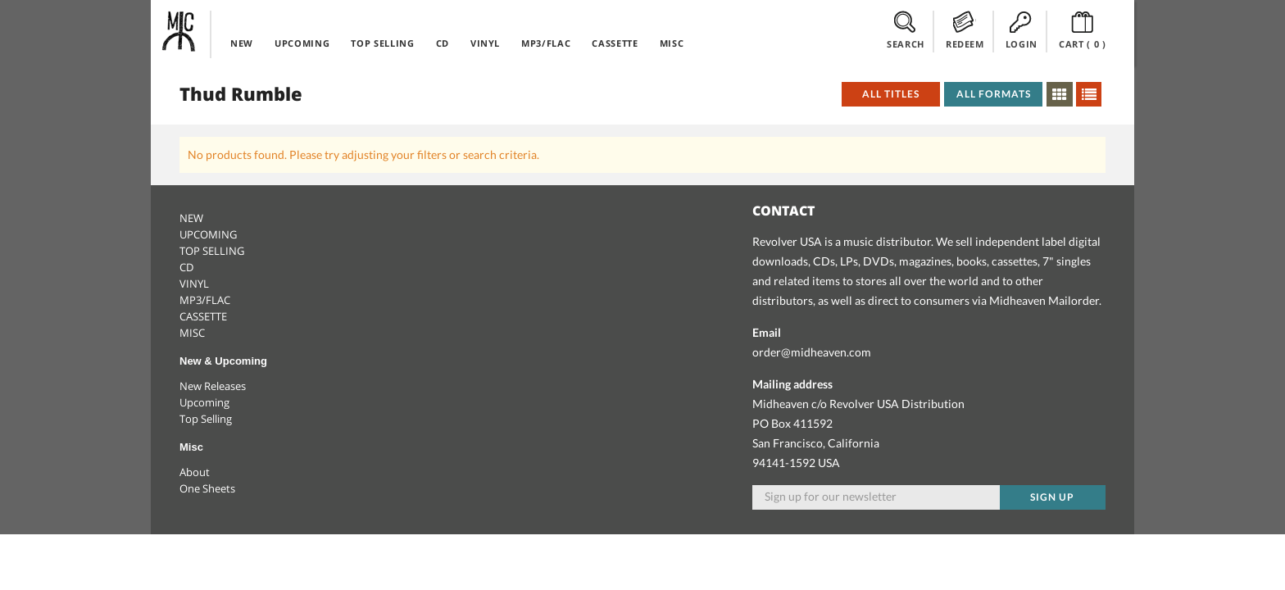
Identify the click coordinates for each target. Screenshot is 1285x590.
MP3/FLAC (545, 43)
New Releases (212, 386)
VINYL (485, 43)
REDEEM (965, 30)
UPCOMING (302, 43)
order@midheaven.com (811, 352)
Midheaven (179, 31)
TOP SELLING (382, 43)
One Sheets (207, 488)
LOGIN (1022, 30)
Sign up (1052, 497)
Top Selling (205, 418)
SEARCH (905, 30)
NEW (241, 43)
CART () (1082, 30)
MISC (672, 43)
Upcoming (204, 402)
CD (442, 43)
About (194, 472)
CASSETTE (615, 43)
